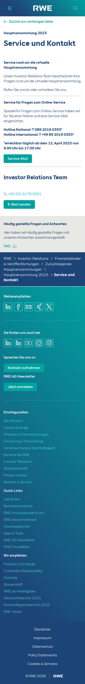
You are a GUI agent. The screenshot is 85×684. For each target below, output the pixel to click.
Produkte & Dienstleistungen (26, 434)
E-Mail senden (19, 204)
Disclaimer (42, 629)
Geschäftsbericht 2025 (22, 598)
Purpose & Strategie (20, 564)
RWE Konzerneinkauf (20, 520)
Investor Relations (33, 258)
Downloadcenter (17, 526)
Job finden (12, 499)
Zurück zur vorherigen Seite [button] (31, 21)
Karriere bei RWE (17, 455)
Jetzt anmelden (20, 387)
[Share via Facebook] (18, 307)
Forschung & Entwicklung (23, 441)
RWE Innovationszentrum (24, 513)
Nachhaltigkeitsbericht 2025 (27, 605)
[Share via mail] (28, 307)
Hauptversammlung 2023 (26, 275)
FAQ (7, 246)
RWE (8, 258)
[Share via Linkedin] (8, 307)
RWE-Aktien (13, 612)
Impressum (42, 638)
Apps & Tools (13, 533)
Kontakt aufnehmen (24, 368)
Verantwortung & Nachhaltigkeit (29, 448)
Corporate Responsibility (23, 571)
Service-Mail (18, 159)
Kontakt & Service (18, 482)
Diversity (10, 578)
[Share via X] (49, 307)
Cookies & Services (42, 664)
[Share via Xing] (39, 307)
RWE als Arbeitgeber (20, 591)
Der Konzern (13, 421)
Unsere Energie (16, 428)
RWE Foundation (17, 547)
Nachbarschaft (16, 468)
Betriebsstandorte (18, 506)
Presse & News (15, 475)
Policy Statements (42, 655)
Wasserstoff (13, 584)
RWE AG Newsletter (19, 540)
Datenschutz (42, 647)
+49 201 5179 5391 (22, 194)
